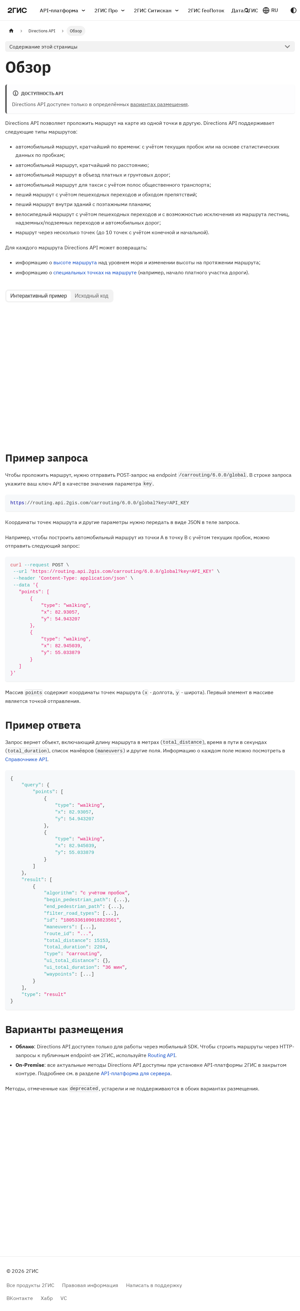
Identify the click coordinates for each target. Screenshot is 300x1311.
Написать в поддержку (154, 1285)
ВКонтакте (19, 1298)
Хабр (47, 1298)
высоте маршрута (75, 262)
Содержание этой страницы (43, 46)
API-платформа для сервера (135, 1073)
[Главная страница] (11, 31)
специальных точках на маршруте (95, 272)
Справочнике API (26, 759)
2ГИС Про (110, 10)
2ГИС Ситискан (157, 10)
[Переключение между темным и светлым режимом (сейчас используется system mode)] (293, 10)
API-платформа (63, 10)
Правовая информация (90, 1285)
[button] (270, 10)
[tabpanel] (150, 373)
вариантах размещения (159, 104)
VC (63, 1298)
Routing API (161, 1055)
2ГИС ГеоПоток (206, 10)
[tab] (38, 296)
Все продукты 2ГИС (30, 1285)
